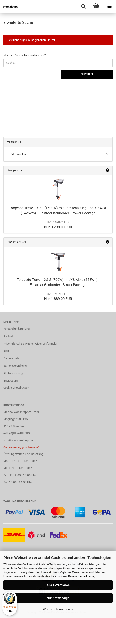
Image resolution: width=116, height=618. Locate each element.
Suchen (87, 74)
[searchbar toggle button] (83, 6)
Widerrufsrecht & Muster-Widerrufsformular (30, 343)
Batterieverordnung (15, 365)
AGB (6, 351)
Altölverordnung (13, 373)
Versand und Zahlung (16, 328)
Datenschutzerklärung (81, 576)
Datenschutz (11, 358)
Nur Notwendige (58, 598)
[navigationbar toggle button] (109, 6)
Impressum (10, 380)
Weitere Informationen (58, 609)
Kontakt (8, 336)
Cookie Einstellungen (16, 387)
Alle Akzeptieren (58, 585)
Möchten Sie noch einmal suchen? (24, 55)
